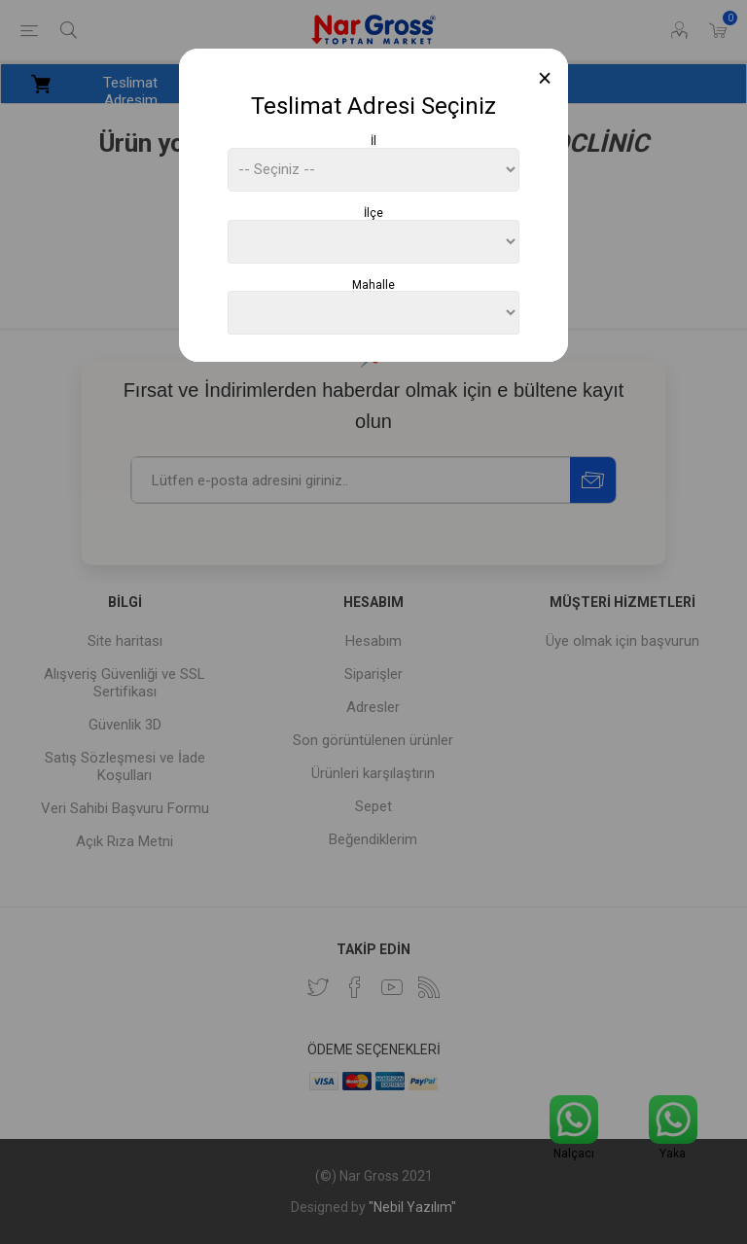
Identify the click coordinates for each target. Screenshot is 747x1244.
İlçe (373, 213)
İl (373, 141)
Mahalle (373, 284)
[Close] (545, 78)
